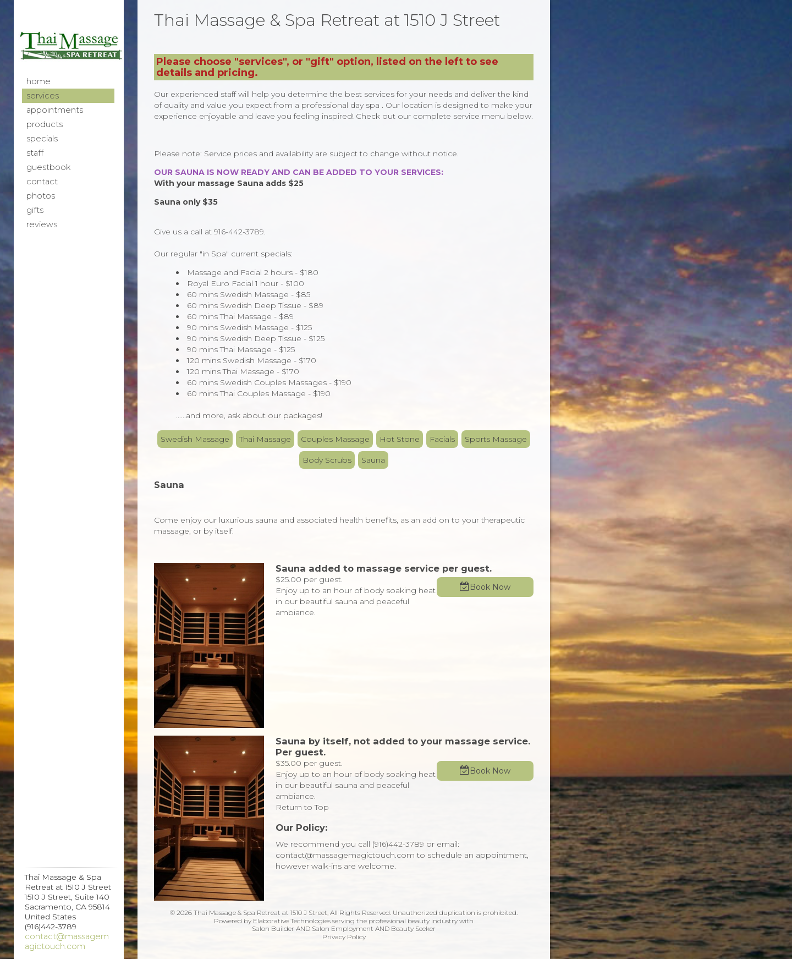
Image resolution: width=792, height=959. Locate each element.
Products (44, 124)
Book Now (490, 587)
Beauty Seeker (413, 928)
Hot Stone (400, 439)
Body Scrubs (326, 460)
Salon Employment (342, 928)
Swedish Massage (195, 439)
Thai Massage (265, 439)
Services (42, 96)
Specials (42, 139)
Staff (34, 153)
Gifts (34, 210)
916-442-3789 (239, 232)
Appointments (54, 110)
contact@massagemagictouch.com (67, 941)
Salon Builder (273, 928)
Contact (42, 182)
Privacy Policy (344, 937)
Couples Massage (335, 439)
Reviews (41, 224)
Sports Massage (496, 439)
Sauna (373, 460)
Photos (40, 196)
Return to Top (302, 807)
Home (38, 81)
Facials (442, 439)
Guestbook (48, 167)
